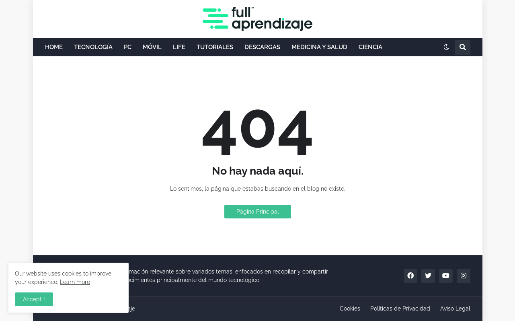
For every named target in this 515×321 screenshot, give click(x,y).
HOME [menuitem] (54, 47)
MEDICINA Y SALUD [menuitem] (319, 47)
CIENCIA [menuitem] (370, 47)
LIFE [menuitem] (179, 47)
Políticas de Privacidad (400, 308)
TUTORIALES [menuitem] (215, 47)
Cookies (350, 308)
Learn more (75, 282)
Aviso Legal (455, 308)
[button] (446, 47)
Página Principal (257, 211)
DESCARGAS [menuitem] (262, 47)
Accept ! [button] (34, 299)
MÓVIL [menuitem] (152, 47)
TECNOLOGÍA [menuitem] (93, 47)
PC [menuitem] (127, 47)
